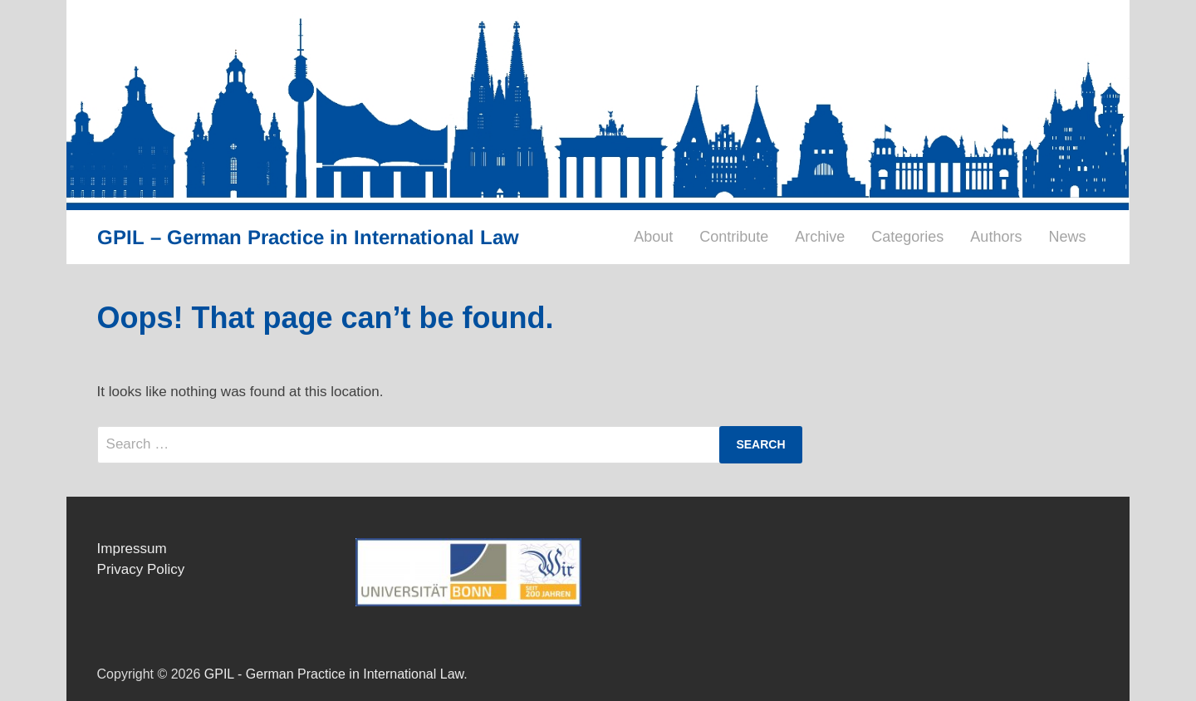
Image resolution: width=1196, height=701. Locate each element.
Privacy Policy (141, 569)
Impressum (132, 548)
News (1067, 236)
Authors (996, 236)
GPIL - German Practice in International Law (333, 674)
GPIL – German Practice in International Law (308, 237)
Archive (820, 236)
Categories (907, 236)
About (653, 236)
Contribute (733, 236)
